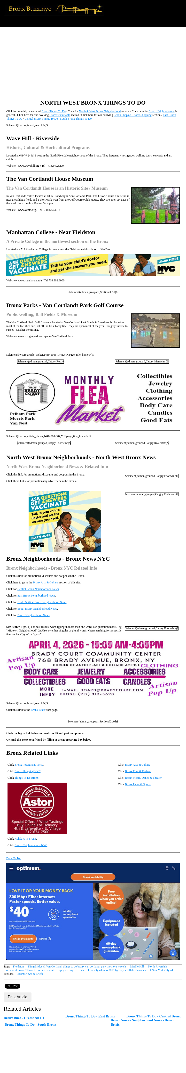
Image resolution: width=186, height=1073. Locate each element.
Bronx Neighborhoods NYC (31, 845)
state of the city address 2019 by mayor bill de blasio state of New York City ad (127, 970)
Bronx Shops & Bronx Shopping (133, 115)
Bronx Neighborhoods (161, 111)
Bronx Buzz (38, 710)
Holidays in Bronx (25, 838)
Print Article (17, 997)
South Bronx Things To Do (76, 118)
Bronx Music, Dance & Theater (143, 777)
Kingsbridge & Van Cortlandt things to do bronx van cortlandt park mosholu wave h (77, 966)
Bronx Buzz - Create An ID (24, 1018)
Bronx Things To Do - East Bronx (90, 1016)
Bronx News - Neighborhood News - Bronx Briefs (142, 1022)
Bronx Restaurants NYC (29, 764)
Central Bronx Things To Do (41, 118)
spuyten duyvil (67, 970)
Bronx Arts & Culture (45, 582)
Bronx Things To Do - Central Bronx (153, 1016)
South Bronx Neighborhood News (37, 608)
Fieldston (18, 966)
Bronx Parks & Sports (138, 784)
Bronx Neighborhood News (33, 615)
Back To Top (13, 858)
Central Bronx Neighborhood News (38, 589)
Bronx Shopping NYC (27, 771)
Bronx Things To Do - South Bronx (30, 1024)
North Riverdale (157, 966)
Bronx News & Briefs (30, 973)
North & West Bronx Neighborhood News (41, 602)
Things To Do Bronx (27, 777)
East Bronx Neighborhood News (36, 595)
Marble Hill (137, 966)
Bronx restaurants (59, 115)
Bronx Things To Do (54, 111)
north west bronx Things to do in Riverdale (30, 970)
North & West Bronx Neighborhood (100, 111)
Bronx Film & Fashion (138, 771)
